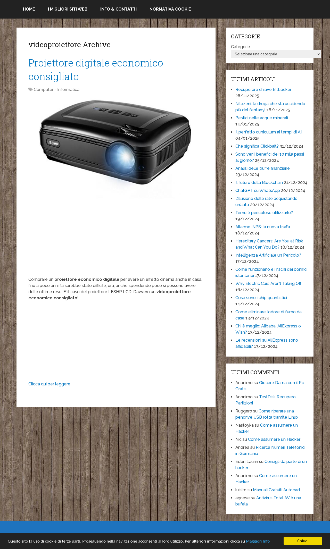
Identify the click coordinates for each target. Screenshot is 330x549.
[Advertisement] (116, 240)
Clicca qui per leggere (49, 384)
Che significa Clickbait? (257, 146)
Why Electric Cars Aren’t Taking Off (268, 283)
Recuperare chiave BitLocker (263, 89)
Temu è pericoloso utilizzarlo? (264, 212)
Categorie (240, 46)
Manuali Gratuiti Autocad (276, 489)
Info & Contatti (118, 9)
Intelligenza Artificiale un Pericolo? (268, 255)
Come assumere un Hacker (274, 439)
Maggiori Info (258, 541)
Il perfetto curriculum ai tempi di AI (268, 132)
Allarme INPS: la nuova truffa (262, 226)
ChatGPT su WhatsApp (257, 190)
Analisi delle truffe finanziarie (262, 168)
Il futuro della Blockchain (259, 182)
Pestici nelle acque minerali (261, 117)
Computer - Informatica (56, 89)
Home (29, 9)
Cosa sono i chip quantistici (261, 297)
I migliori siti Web (67, 9)
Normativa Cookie (170, 9)
